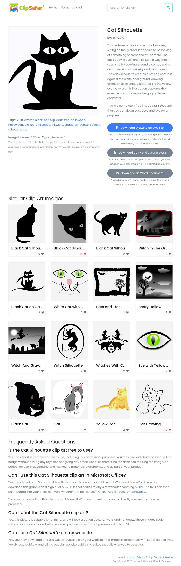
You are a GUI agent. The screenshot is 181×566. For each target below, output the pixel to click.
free (66, 120)
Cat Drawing (150, 424)
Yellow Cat (105, 424)
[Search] (135, 7)
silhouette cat (18, 129)
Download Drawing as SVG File (140, 128)
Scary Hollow (150, 306)
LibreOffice (137, 492)
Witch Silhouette (68, 365)
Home (53, 7)
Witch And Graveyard (30, 365)
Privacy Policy (144, 557)
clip (52, 120)
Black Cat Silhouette (29, 248)
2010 (20, 120)
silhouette (82, 125)
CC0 (34, 137)
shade (69, 125)
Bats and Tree (108, 306)
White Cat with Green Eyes (77, 306)
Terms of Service (163, 557)
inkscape (44, 125)
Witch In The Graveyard (159, 248)
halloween (78, 120)
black (39, 120)
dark (59, 120)
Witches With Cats (112, 365)
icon (33, 125)
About (64, 7)
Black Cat (19, 424)
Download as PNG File (140, 153)
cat (46, 120)
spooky (95, 125)
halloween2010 (18, 125)
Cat (57, 424)
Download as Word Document (139, 173)
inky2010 (57, 125)
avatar (29, 120)
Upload (77, 7)
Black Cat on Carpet (29, 306)
